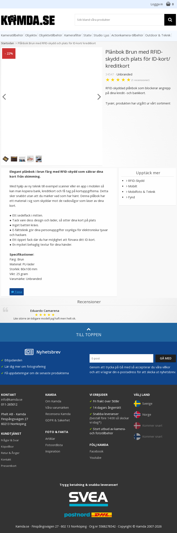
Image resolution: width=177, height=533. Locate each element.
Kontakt (6, 459)
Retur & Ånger (10, 453)
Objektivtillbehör (50, 35)
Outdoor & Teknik (157, 35)
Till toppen (88, 332)
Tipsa (16, 292)
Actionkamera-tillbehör (127, 35)
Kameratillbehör (12, 35)
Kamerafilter (72, 35)
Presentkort (8, 466)
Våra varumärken (57, 408)
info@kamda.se (11, 399)
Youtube (95, 458)
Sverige (143, 403)
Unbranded (124, 74)
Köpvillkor (7, 446)
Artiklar (50, 439)
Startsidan (7, 43)
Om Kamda (53, 401)
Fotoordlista (54, 445)
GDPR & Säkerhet (57, 420)
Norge (142, 414)
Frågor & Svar (10, 440)
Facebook (96, 451)
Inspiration (52, 451)
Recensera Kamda (58, 414)
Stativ (87, 35)
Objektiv (31, 35)
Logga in (157, 4)
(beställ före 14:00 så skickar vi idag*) (109, 420)
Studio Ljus (101, 35)
